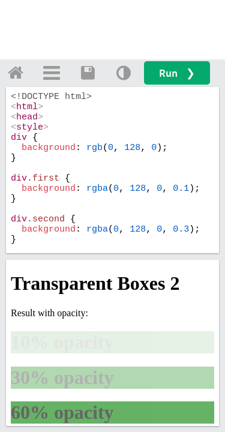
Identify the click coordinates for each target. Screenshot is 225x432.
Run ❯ (177, 73)
